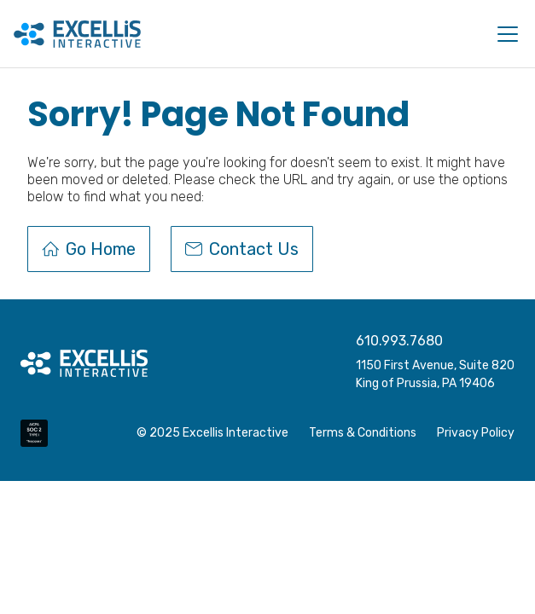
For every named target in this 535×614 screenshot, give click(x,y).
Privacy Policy (476, 433)
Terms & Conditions (362, 433)
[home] (77, 34)
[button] (504, 34)
